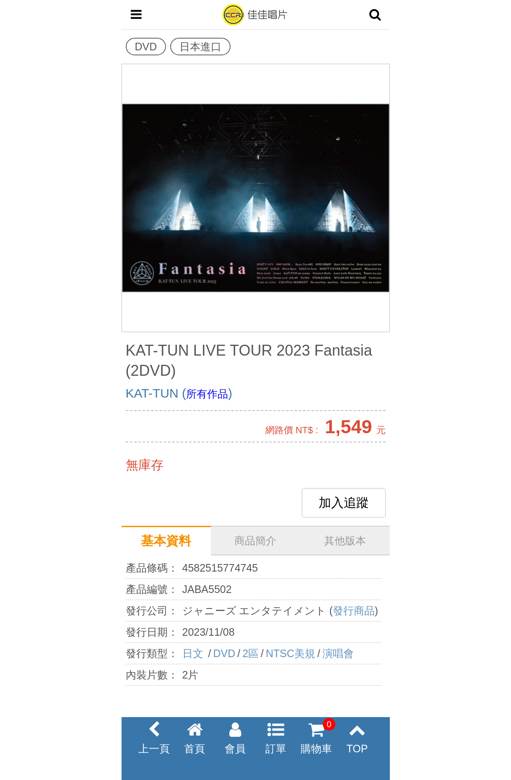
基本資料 (166, 541)
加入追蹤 (344, 503)
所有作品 (207, 394)
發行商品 (354, 610)
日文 (194, 653)
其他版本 (345, 540)
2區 (250, 653)
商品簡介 (255, 540)
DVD (224, 653)
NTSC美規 (290, 653)
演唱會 (338, 653)
